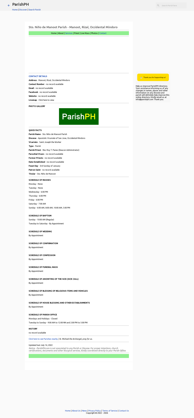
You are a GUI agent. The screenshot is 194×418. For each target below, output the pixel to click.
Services (69, 33)
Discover (23, 10)
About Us (76, 411)
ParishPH (20, 4)
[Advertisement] (79, 54)
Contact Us (124, 411)
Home (15, 10)
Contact (102, 33)
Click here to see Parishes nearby (43, 339)
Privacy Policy (94, 411)
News (84, 411)
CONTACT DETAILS (38, 76)
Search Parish (35, 10)
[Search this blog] (174, 5)
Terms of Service (109, 411)
